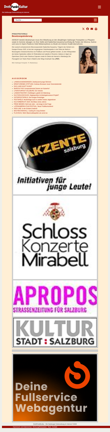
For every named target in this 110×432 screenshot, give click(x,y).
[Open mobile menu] (95, 20)
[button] (83, 29)
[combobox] (28, 20)
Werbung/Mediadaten (40, 427)
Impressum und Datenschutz (22, 427)
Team (49, 427)
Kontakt (54, 427)
